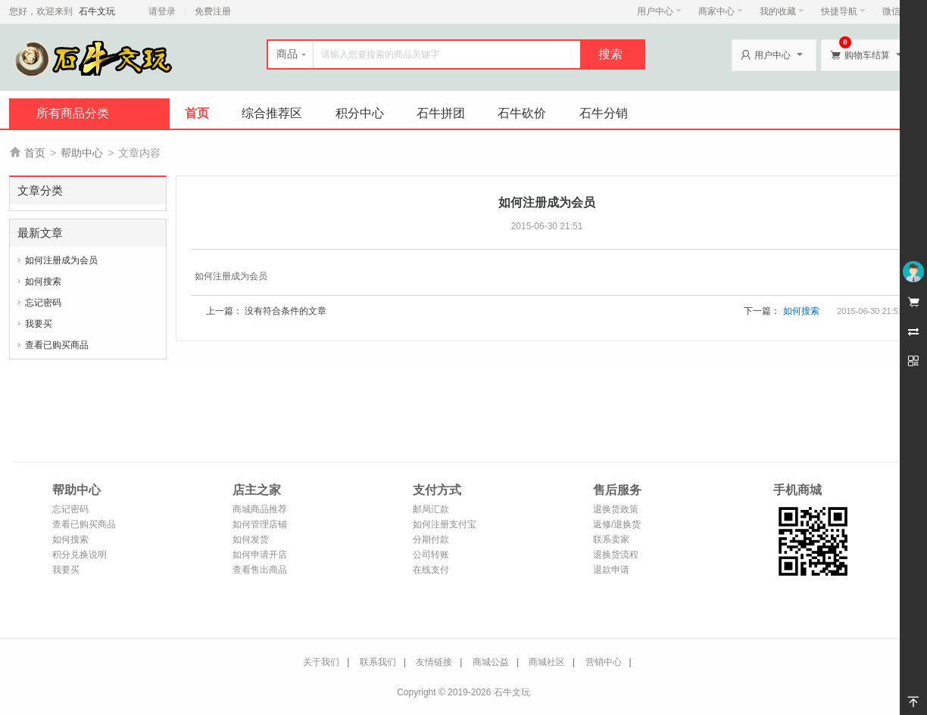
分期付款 (431, 539)
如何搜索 (43, 281)
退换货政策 (615, 509)
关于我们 (321, 662)
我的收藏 (782, 11)
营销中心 (603, 662)
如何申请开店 (260, 554)
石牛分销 (603, 113)
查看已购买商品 (57, 345)
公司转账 (431, 554)
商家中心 (720, 11)
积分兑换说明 (79, 554)
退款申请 (611, 569)
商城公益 (491, 662)
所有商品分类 (72, 113)
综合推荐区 (272, 113)
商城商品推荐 (260, 509)
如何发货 (251, 539)
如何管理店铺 (260, 524)
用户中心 (659, 11)
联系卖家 (611, 539)
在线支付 (431, 569)
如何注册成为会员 (61, 260)
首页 (197, 113)
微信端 (896, 11)
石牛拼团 (441, 113)
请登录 (162, 11)
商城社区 (547, 662)
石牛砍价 (522, 113)
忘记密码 (43, 302)
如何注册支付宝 (444, 524)
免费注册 (213, 11)
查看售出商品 (260, 569)
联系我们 (378, 662)
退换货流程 (615, 554)
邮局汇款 (431, 509)
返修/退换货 (617, 524)
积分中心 (360, 113)
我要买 (38, 324)
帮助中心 (82, 153)
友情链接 (434, 662)
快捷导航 (843, 11)
